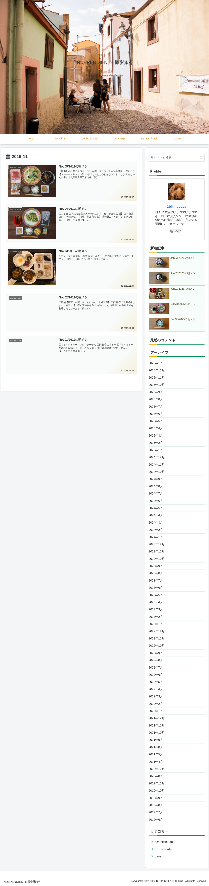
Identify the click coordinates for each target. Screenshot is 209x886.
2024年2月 (156, 529)
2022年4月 (156, 689)
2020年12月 (157, 769)
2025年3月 (156, 435)
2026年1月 (156, 363)
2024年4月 (156, 515)
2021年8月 (156, 747)
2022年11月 (157, 638)
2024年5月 (156, 508)
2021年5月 (156, 754)
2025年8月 (156, 399)
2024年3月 (156, 522)
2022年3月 (156, 696)
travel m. (160, 856)
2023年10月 (157, 558)
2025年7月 (156, 406)
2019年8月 (156, 805)
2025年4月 (156, 428)
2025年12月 (157, 370)
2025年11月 (157, 377)
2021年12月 (157, 718)
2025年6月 (156, 414)
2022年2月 (156, 703)
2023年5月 (156, 595)
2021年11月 (157, 725)
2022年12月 (157, 631)
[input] (177, 158)
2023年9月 (156, 566)
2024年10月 (157, 471)
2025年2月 (156, 442)
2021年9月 (156, 740)
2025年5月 (156, 421)
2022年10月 (157, 645)
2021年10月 (157, 732)
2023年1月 (156, 624)
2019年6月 (156, 819)
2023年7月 (156, 580)
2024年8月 (156, 486)
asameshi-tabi (164, 842)
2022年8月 (156, 660)
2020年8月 (156, 776)
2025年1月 (156, 450)
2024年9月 (156, 479)
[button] (201, 157)
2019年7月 (156, 812)
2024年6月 (156, 501)
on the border (164, 849)
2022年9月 (156, 653)
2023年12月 (157, 544)
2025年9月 (156, 392)
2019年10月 (157, 790)
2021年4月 (156, 761)
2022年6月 (156, 674)
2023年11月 (157, 551)
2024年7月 (156, 493)
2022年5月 (156, 682)
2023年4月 (156, 602)
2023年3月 (156, 609)
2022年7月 (156, 667)
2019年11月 (157, 783)
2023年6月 (156, 587)
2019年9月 (156, 798)
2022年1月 (156, 711)
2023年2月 (156, 616)
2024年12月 (157, 457)
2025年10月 (157, 384)
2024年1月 (156, 537)
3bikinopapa (176, 206)
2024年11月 (157, 464)
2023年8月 (156, 573)
